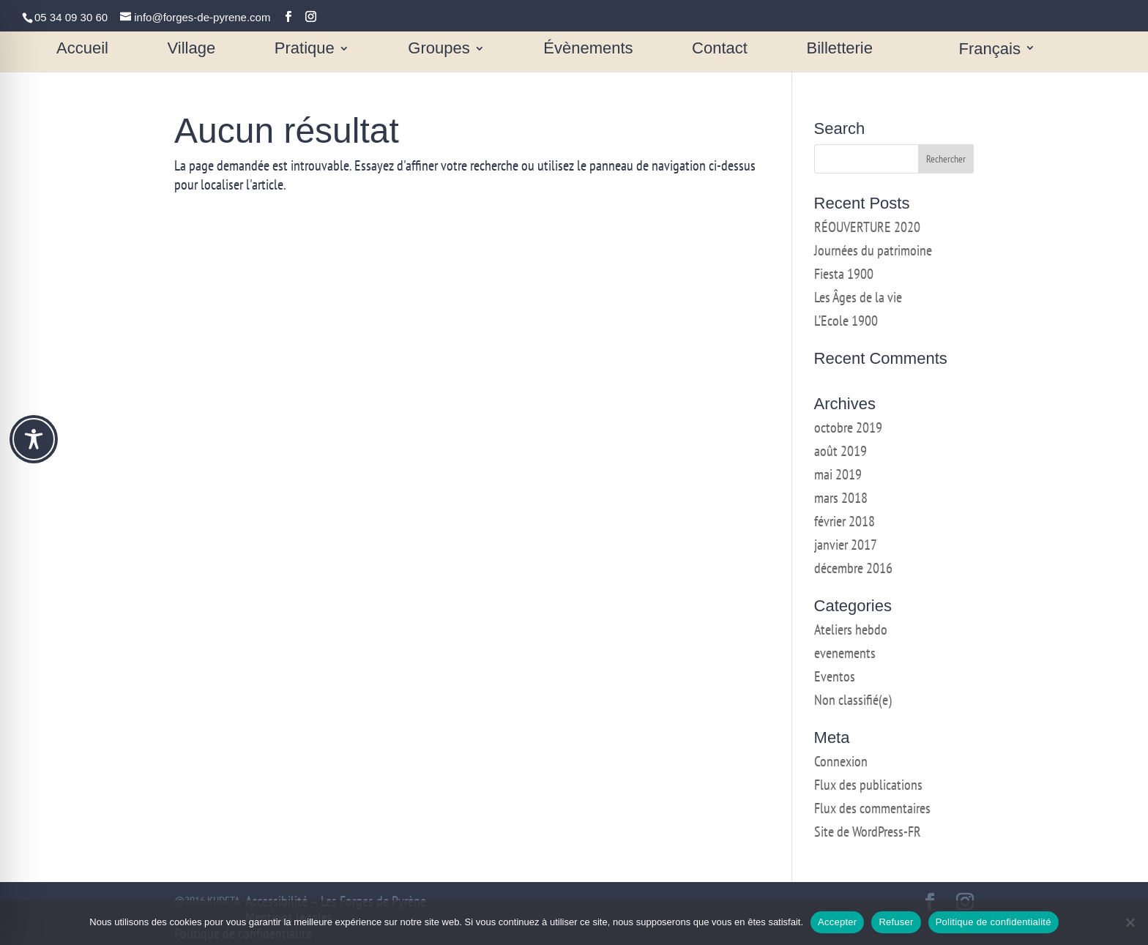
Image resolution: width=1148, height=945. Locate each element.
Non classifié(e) (853, 699)
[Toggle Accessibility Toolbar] (33, 439)
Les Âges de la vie (858, 297)
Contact (720, 50)
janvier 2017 (845, 544)
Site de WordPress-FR (867, 831)
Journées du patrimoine (873, 250)
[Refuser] (1129, 922)
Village (192, 50)
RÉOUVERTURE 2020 (867, 226)
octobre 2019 (848, 427)
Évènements (588, 50)
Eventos (834, 676)
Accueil (82, 50)
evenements (845, 652)
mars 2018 (841, 497)
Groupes (438, 50)
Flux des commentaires (872, 808)
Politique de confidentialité (993, 921)
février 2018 (844, 521)
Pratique (305, 50)
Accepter (837, 921)
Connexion (841, 761)
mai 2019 (838, 474)
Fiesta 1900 (843, 273)
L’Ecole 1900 (846, 320)
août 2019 (840, 450)
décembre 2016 (853, 568)
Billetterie (840, 50)
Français (990, 50)
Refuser (896, 921)
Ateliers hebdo (850, 629)
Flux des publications (868, 784)
